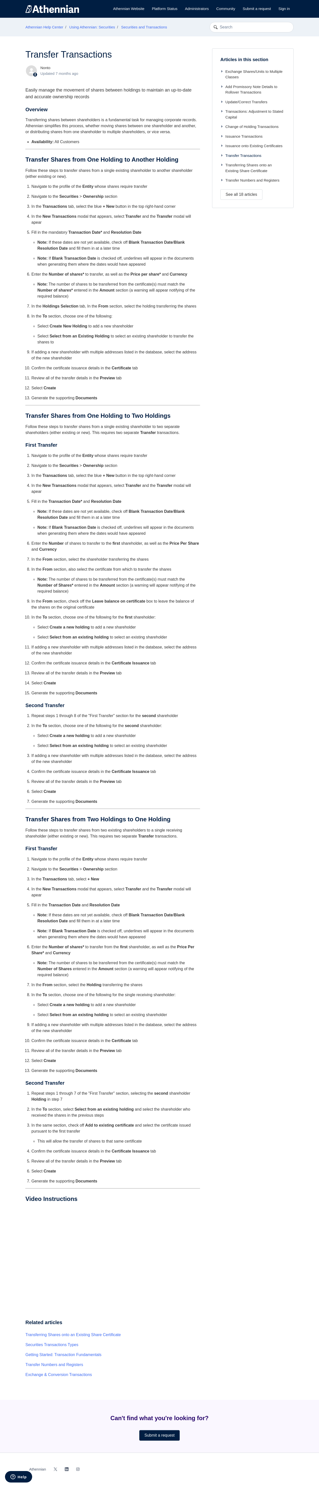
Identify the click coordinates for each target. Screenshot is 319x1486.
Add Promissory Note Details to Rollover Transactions (248, 90)
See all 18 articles (241, 194)
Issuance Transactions (241, 136)
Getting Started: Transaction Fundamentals (63, 1355)
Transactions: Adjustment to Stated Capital (251, 114)
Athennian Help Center (44, 27)
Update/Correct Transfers (243, 102)
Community (225, 8)
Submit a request (257, 8)
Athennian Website (129, 8)
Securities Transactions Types (51, 1345)
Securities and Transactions (144, 27)
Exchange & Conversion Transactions (58, 1375)
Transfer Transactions (240, 155)
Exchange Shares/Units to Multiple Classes (251, 74)
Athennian (37, 1469)
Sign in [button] (284, 8)
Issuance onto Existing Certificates (251, 146)
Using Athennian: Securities (92, 27)
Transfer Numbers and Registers (54, 1365)
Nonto (45, 68)
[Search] (252, 27)
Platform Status (164, 8)
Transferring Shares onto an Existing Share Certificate (73, 1335)
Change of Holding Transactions (249, 126)
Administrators (197, 8)
